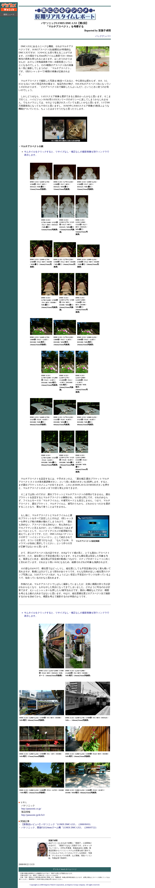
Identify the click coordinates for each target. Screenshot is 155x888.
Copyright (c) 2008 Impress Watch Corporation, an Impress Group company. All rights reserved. (65, 885)
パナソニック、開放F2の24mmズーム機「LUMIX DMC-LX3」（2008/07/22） (59, 827)
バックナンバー (103, 36)
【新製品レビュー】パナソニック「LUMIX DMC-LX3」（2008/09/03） (56, 824)
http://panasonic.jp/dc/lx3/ (33, 815)
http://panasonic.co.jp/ (31, 808)
